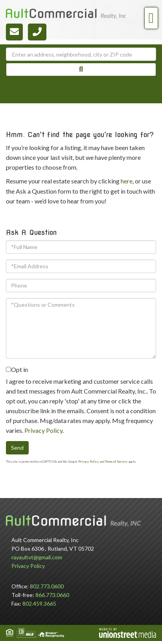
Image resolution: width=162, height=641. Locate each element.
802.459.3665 (39, 603)
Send (17, 447)
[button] (81, 69)
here (127, 181)
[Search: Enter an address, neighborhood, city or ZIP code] (81, 54)
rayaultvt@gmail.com (36, 557)
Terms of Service (116, 461)
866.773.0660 (52, 595)
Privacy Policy (43, 430)
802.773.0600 (47, 586)
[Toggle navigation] (151, 18)
